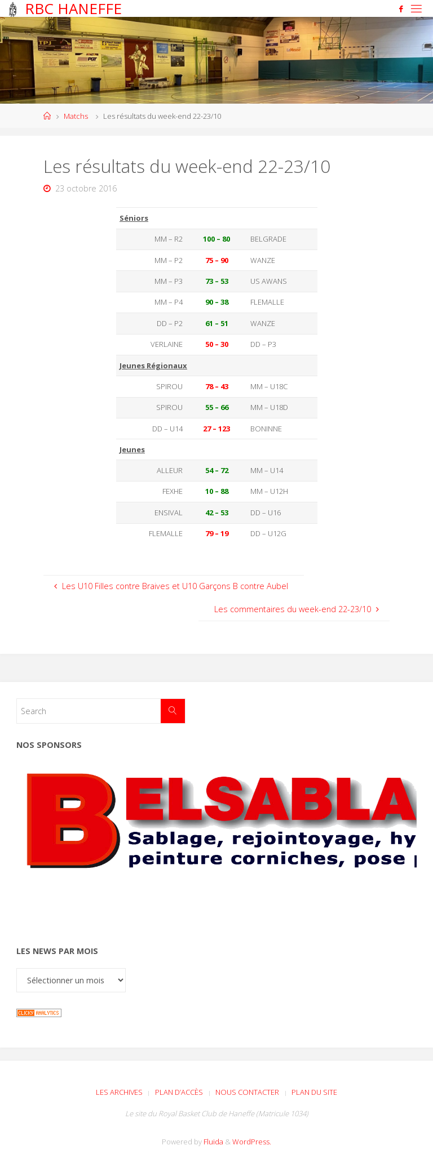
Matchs (76, 116)
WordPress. (251, 1142)
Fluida (212, 1142)
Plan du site (314, 1092)
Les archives (119, 1092)
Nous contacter (247, 1092)
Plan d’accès (179, 1092)
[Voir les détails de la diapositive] (216, 844)
